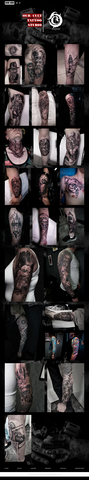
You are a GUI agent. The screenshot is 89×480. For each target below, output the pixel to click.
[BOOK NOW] (9, 2)
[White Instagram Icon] (17, 3)
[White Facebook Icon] (20, 3)
